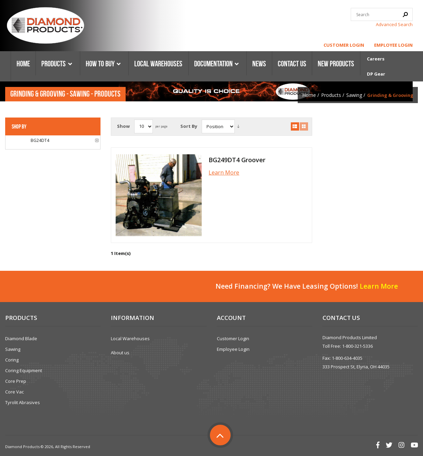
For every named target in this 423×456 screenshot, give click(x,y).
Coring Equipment (23, 370)
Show (123, 126)
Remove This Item (97, 140)
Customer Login (344, 45)
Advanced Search (394, 24)
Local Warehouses (130, 338)
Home (309, 95)
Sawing (354, 95)
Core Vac (14, 392)
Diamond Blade (21, 338)
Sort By (188, 126)
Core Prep (15, 381)
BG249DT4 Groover (237, 160)
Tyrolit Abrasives (22, 402)
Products (331, 95)
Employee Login (393, 45)
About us (120, 352)
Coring (12, 360)
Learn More (224, 172)
